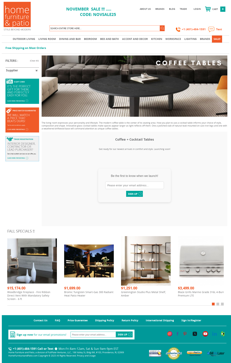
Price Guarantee (78, 320)
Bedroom (90, 39)
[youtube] (205, 333)
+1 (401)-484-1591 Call (25, 349)
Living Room (47, 39)
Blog (172, 9)
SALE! (217, 39)
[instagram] (169, 333)
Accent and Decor (135, 39)
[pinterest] (185, 333)
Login (197, 9)
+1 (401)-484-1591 (191, 29)
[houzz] (223, 333)
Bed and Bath (109, 39)
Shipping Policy (104, 320)
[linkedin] (214, 333)
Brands (159, 9)
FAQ (57, 320)
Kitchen (156, 39)
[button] (162, 28)
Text (52, 349)
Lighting (190, 39)
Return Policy (130, 320)
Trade (183, 9)
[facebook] (177, 333)
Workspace (173, 39)
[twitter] (194, 333)
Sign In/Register (191, 320)
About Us (145, 9)
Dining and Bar (70, 39)
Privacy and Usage (86, 355)
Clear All (34, 60)
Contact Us (40, 320)
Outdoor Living (24, 39)
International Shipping (160, 320)
